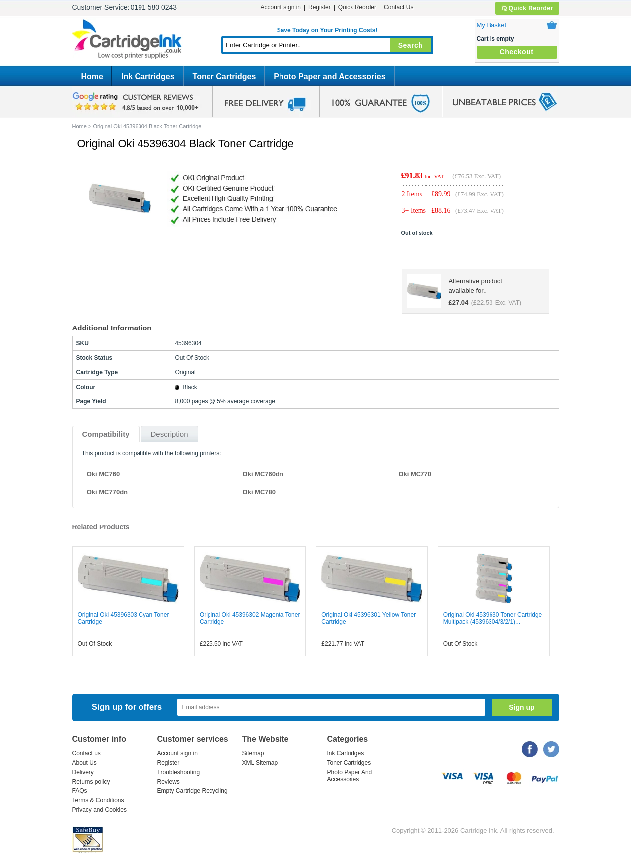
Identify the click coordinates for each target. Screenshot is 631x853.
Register (319, 7)
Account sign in (281, 7)
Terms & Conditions (98, 800)
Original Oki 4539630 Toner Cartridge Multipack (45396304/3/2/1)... (492, 618)
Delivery (83, 772)
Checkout (517, 52)
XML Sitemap (260, 762)
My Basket (492, 25)
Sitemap (253, 753)
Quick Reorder (527, 8)
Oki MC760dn (263, 474)
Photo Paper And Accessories (349, 776)
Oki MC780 (259, 492)
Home (92, 76)
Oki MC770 (414, 474)
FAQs (79, 790)
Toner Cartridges (224, 76)
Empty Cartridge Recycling (192, 790)
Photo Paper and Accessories (329, 76)
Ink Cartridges (148, 76)
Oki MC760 (103, 474)
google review (137, 102)
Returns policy (91, 781)
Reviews (168, 781)
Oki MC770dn (107, 492)
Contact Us (398, 7)
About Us (84, 762)
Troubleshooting (178, 772)
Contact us (86, 753)
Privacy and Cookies (99, 809)
